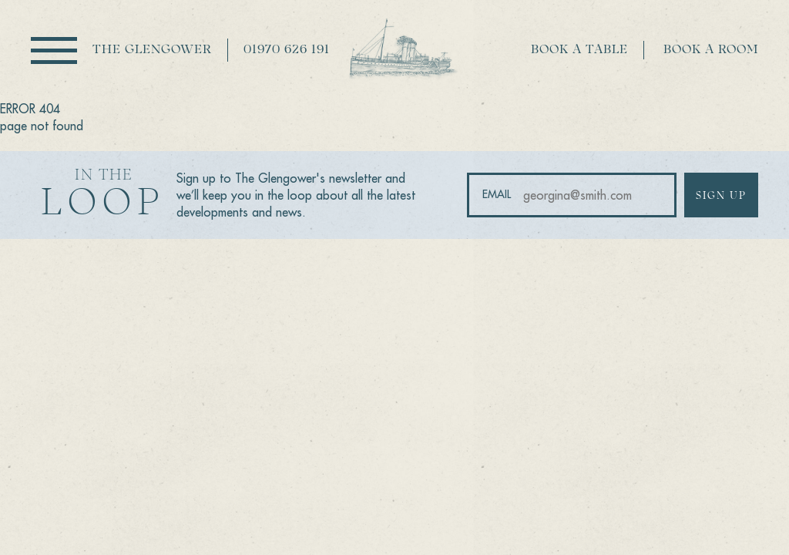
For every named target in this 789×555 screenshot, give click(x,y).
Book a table (579, 50)
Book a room (710, 50)
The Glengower (152, 50)
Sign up (721, 196)
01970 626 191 (286, 50)
